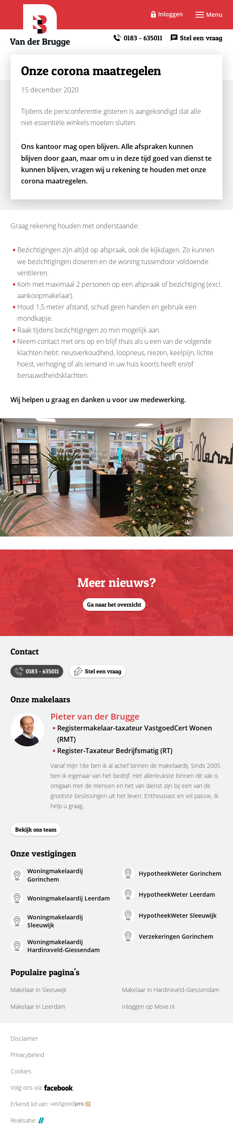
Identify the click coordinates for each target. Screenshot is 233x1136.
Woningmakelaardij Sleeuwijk (55, 921)
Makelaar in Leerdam (38, 1006)
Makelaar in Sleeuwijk (38, 990)
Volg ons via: (42, 1088)
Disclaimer (24, 1039)
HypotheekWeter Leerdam (177, 894)
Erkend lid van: (51, 1104)
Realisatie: (27, 1120)
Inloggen (170, 14)
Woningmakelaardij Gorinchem (55, 875)
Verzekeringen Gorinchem (176, 936)
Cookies (21, 1071)
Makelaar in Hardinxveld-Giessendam (170, 990)
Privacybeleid (27, 1055)
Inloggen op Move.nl (148, 1006)
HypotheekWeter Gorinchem (180, 873)
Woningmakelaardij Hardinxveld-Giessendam (63, 946)
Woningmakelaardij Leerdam (68, 898)
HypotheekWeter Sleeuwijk (178, 915)
